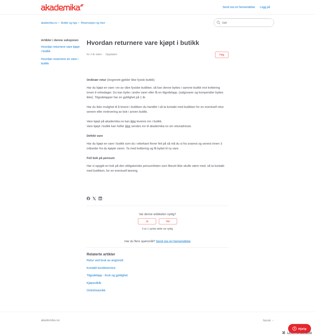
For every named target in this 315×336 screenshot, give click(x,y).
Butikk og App (69, 22)
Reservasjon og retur (93, 22)
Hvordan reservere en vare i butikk (59, 61)
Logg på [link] (265, 7)
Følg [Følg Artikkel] (221, 54)
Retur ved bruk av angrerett (105, 260)
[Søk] (244, 23)
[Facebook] (88, 198)
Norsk (268, 320)
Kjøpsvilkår (94, 282)
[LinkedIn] (100, 198)
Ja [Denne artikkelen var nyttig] (147, 221)
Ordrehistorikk (96, 290)
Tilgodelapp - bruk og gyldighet (107, 275)
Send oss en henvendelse (239, 7)
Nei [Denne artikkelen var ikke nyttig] (168, 221)
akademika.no (49, 22)
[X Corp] (94, 198)
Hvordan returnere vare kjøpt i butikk (60, 49)
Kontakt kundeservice (101, 267)
